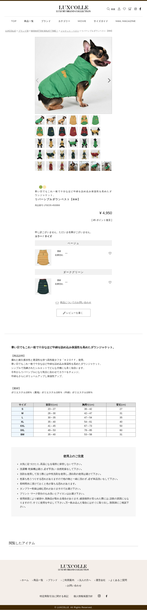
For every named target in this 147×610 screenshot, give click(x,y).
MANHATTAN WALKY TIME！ (45, 31)
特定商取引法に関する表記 (54, 596)
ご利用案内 (68, 580)
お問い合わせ (74, 585)
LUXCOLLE (10, 31)
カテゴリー (64, 21)
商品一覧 (38, 580)
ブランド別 (23, 31)
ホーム (25, 580)
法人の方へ (85, 580)
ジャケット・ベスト (70, 31)
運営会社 (100, 580)
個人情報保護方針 (83, 596)
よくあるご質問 (118, 580)
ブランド (46, 21)
